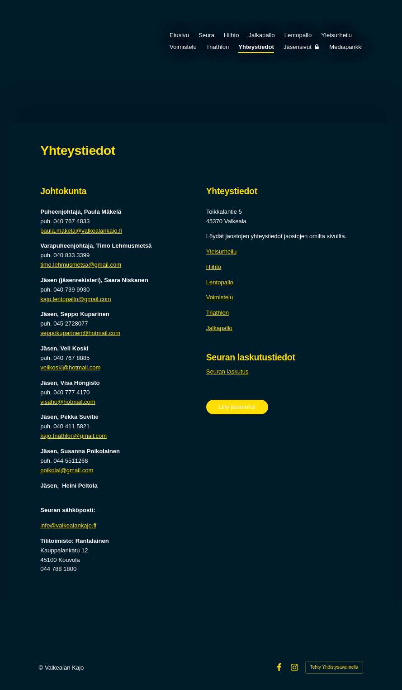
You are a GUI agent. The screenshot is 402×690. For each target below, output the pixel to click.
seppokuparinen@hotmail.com (80, 333)
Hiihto (213, 267)
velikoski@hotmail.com (70, 367)
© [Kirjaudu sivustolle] (42, 667)
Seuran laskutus (227, 371)
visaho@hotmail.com (67, 401)
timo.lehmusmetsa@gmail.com (80, 264)
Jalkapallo (219, 328)
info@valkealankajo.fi (68, 525)
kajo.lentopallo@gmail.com (75, 299)
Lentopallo (219, 282)
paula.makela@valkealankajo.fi (81, 230)
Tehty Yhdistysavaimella (334, 667)
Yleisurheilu (221, 251)
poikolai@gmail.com (66, 470)
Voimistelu (219, 297)
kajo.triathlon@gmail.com (73, 435)
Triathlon (217, 312)
